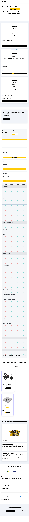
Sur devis (13, 134)
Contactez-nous (14, 157)
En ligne (17, 134)
